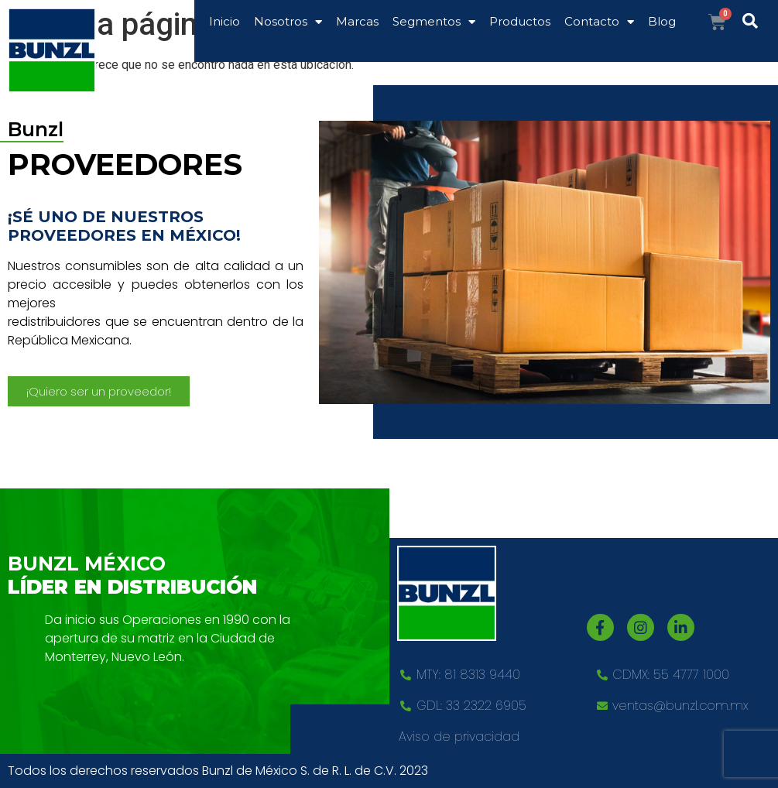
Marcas (357, 21)
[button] (99, 391)
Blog (662, 21)
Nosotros (288, 22)
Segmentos (433, 22)
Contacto (599, 22)
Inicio (224, 21)
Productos (519, 21)
